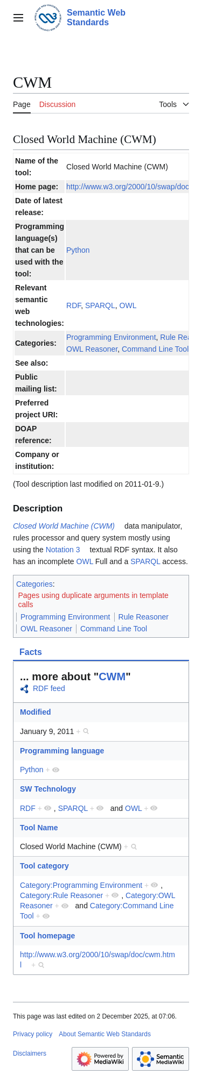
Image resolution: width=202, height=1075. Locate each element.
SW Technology (48, 789)
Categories (34, 584)
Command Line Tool (155, 349)
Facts (30, 652)
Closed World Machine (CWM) (64, 526)
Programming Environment (111, 337)
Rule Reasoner (144, 617)
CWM (112, 676)
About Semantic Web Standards (105, 1034)
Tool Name (39, 827)
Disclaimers (29, 1053)
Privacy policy (32, 1034)
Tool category (44, 866)
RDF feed (49, 688)
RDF (73, 305)
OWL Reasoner (91, 349)
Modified (35, 712)
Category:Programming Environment (81, 885)
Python (78, 250)
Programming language (62, 750)
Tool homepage (47, 935)
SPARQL (100, 305)
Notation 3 (63, 549)
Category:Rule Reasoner (61, 895)
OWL (128, 305)
